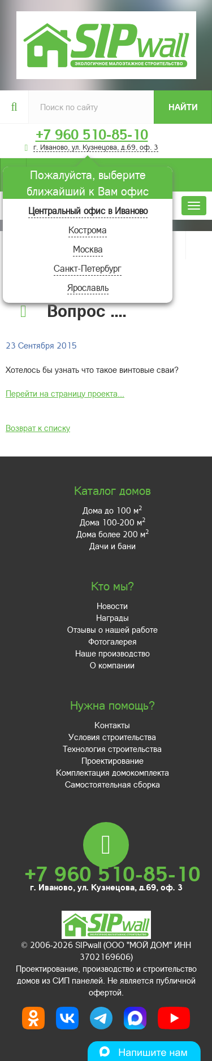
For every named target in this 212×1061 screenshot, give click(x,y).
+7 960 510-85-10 (92, 134)
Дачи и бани (112, 546)
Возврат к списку (38, 428)
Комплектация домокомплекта (112, 772)
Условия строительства (112, 737)
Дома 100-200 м (112, 522)
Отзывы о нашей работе (112, 629)
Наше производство (112, 653)
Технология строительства (112, 748)
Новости (112, 606)
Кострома (87, 229)
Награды (112, 617)
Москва (88, 248)
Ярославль (88, 287)
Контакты (112, 725)
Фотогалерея (112, 641)
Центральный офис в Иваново (88, 210)
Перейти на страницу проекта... (65, 393)
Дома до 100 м (112, 510)
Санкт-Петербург (88, 268)
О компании (112, 665)
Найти (183, 107)
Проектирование (112, 760)
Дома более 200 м (112, 534)
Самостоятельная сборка (112, 784)
